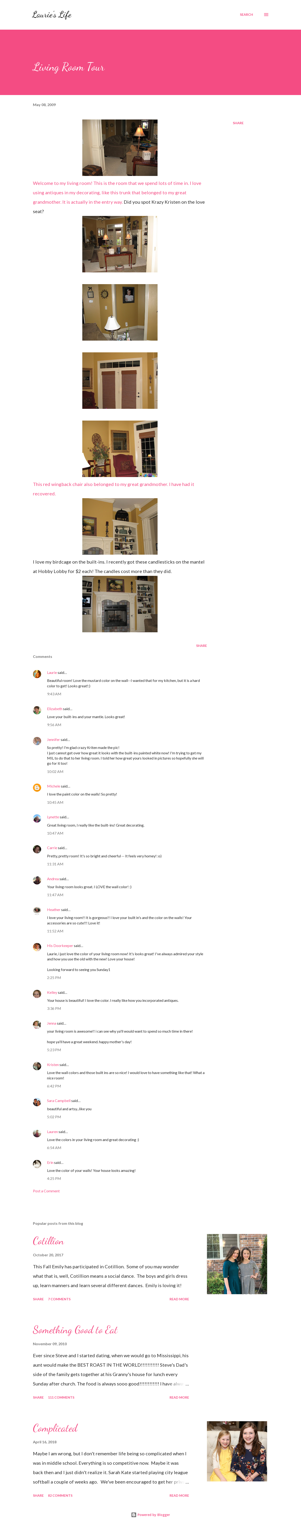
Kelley (52, 992)
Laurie (52, 672)
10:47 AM (55, 833)
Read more (179, 1299)
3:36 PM (54, 1008)
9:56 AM (54, 724)
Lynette (53, 817)
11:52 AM (55, 931)
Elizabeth (54, 708)
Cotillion (48, 1241)
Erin (50, 1162)
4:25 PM (54, 1178)
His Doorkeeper (60, 945)
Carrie (52, 847)
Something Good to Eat (75, 1330)
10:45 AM (55, 802)
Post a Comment (46, 1191)
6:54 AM (54, 1147)
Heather (53, 909)
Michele (53, 786)
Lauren (52, 1131)
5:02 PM (54, 1116)
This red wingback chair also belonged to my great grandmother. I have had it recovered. (113, 458)
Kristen (53, 1064)
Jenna (51, 1023)
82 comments (60, 1495)
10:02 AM (55, 771)
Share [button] (238, 123)
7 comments (59, 1299)
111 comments (61, 1397)
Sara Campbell (59, 1100)
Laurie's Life (51, 14)
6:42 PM (54, 1086)
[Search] (246, 14)
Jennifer (53, 739)
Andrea (53, 878)
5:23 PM (54, 1049)
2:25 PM (54, 977)
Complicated (55, 1428)
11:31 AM (55, 864)
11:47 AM (55, 894)
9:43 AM (54, 694)
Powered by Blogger (150, 1514)
